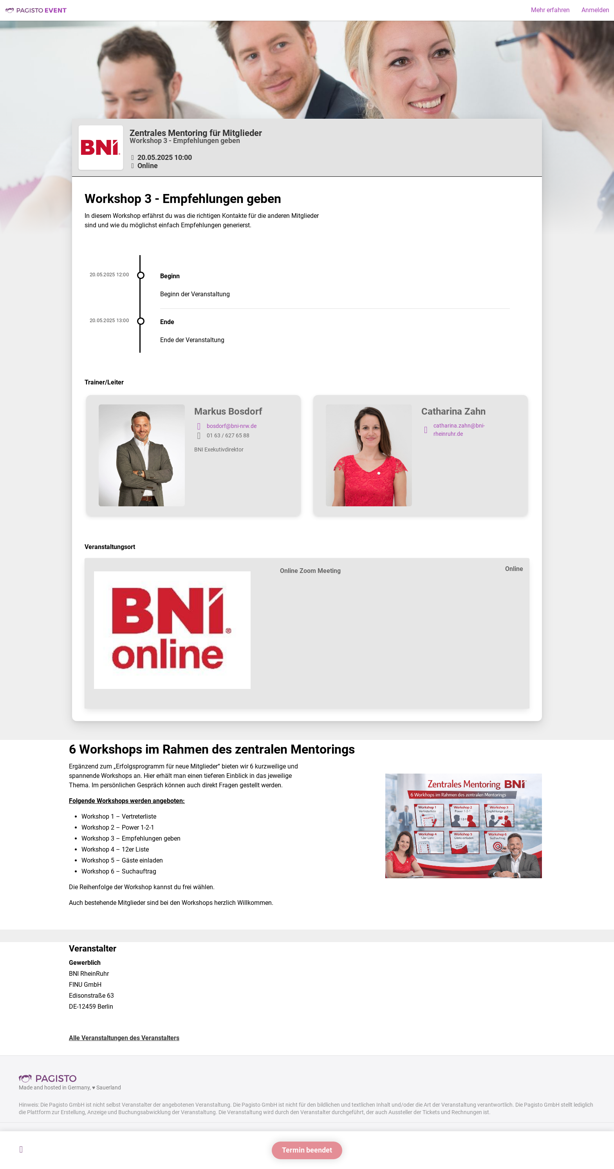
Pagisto (50, 1078)
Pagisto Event (36, 10)
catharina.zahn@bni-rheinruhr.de (453, 430)
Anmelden (595, 10)
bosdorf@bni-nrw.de (225, 426)
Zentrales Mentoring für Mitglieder (196, 133)
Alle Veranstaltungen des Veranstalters (124, 1038)
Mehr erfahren (550, 10)
